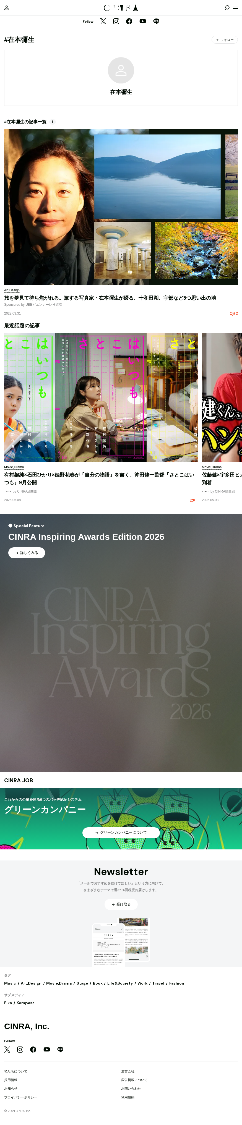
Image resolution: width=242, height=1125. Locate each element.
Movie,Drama (59, 983)
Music (10, 983)
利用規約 (127, 1097)
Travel (158, 983)
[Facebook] (129, 21)
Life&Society (120, 983)
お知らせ (10, 1088)
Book (98, 983)
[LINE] (156, 21)
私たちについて (15, 1071)
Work (142, 983)
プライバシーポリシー (20, 1097)
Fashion (176, 983)
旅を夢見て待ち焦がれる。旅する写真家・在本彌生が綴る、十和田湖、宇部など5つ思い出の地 (110, 298)
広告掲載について (134, 1080)
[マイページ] (6, 8)
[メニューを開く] (235, 8)
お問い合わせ (131, 1088)
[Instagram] (116, 21)
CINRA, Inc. (26, 1026)
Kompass (26, 1003)
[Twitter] (103, 21)
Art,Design (31, 983)
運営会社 (127, 1071)
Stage (82, 983)
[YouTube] (142, 22)
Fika (8, 1003)
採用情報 (10, 1080)
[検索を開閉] (227, 8)
